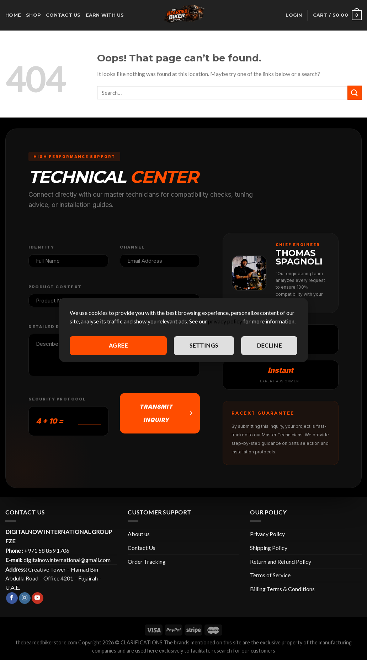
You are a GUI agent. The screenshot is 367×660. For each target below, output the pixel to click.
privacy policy (225, 321)
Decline (269, 345)
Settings (204, 345)
